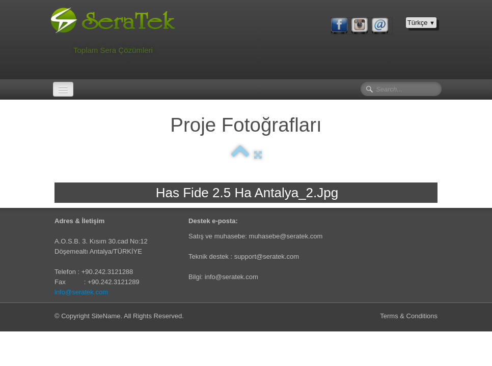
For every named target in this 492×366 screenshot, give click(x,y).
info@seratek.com (81, 292)
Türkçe (421, 22)
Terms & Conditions (409, 316)
